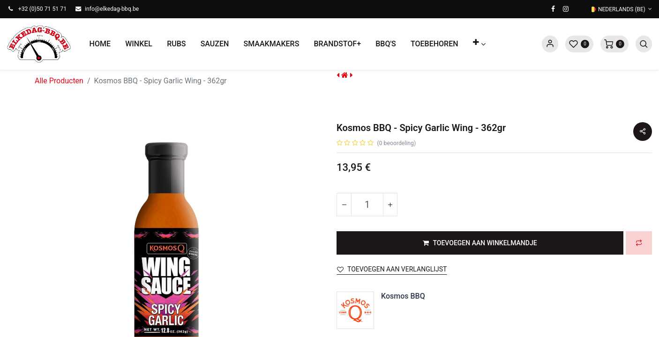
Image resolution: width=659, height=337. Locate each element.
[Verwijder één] (344, 204)
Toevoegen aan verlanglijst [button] (392, 269)
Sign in (550, 44)
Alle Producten (59, 80)
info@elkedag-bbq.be (112, 9)
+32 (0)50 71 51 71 (42, 9)
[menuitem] (100, 44)
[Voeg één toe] (390, 204)
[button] (479, 44)
